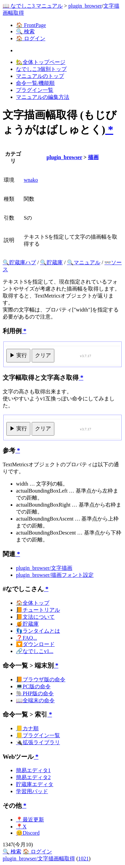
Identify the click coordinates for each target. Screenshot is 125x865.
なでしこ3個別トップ (41, 69)
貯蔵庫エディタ (34, 784)
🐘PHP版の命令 (35, 693)
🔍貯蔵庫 (51, 262)
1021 (83, 858)
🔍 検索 (25, 31)
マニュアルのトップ (40, 76)
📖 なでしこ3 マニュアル (33, 6)
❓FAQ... (26, 638)
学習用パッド (32, 791)
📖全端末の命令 (35, 700)
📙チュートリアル (38, 610)
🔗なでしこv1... (34, 651)
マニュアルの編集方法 (42, 97)
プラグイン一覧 (34, 90)
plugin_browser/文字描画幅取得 (39, 858)
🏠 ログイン (30, 38)
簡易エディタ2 (33, 777)
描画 (93, 157)
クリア (43, 355)
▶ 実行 (18, 355)
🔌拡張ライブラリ (38, 742)
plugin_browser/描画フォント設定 (55, 575)
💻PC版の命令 (33, 686)
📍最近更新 (30, 819)
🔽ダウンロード (35, 644)
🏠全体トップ (32, 603)
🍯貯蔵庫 (27, 624)
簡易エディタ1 (33, 770)
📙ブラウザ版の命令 (40, 679)
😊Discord (28, 833)
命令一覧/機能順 (35, 83)
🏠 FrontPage (31, 25)
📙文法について (35, 617)
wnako (31, 180)
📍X (21, 826)
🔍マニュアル (83, 262)
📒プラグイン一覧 (38, 735)
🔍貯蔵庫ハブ (19, 262)
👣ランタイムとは (38, 631)
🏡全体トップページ (40, 62)
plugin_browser (85, 6)
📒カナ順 (27, 728)
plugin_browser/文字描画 (44, 568)
